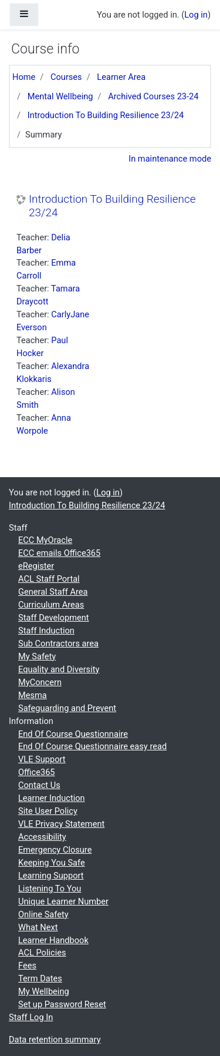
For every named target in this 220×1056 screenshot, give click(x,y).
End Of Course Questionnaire (73, 734)
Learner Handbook (53, 940)
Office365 (36, 772)
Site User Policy (47, 811)
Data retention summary (55, 1039)
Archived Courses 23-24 (153, 96)
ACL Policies (42, 952)
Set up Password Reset (62, 1004)
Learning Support (51, 875)
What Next (38, 927)
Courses (66, 77)
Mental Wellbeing (60, 96)
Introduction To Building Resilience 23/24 (106, 115)
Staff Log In (31, 1017)
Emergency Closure (55, 849)
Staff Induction (46, 630)
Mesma (32, 695)
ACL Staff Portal (49, 579)
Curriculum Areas (51, 604)
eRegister (36, 566)
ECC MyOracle (45, 540)
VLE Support (42, 759)
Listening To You (49, 888)
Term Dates (40, 978)
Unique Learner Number (63, 901)
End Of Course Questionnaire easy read (92, 746)
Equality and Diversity (58, 669)
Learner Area (121, 77)
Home (23, 77)
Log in (196, 14)
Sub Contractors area (58, 643)
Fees (27, 965)
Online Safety (43, 914)
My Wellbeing (43, 991)
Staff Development (53, 617)
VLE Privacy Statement (61, 824)
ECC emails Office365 (59, 553)
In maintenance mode (169, 158)
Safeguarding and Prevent (67, 708)
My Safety (37, 656)
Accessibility (42, 837)
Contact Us (39, 785)
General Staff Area (53, 591)
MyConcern (40, 682)
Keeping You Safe (51, 862)
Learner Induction (51, 798)
